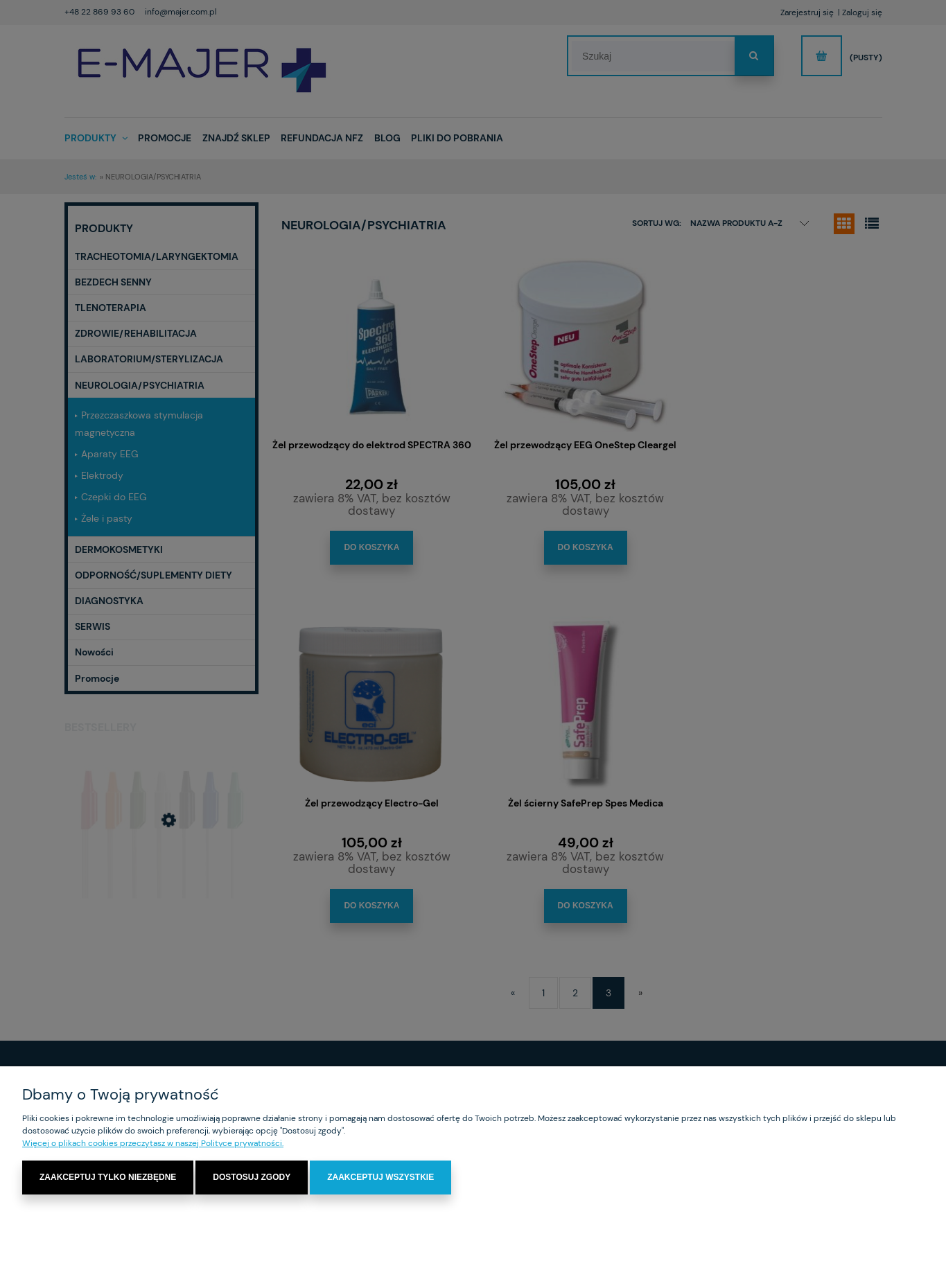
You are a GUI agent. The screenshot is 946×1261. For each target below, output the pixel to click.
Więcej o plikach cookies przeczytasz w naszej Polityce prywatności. (152, 1143)
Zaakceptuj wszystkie (380, 1177)
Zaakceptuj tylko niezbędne (108, 1177)
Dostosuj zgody (251, 1177)
